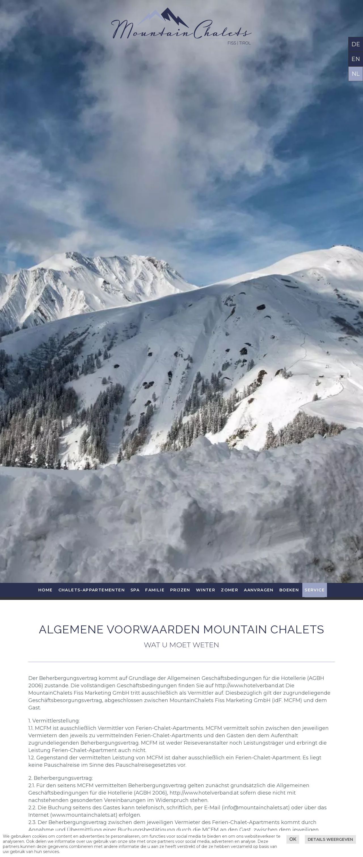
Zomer (229, 590)
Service (315, 590)
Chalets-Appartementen (91, 590)
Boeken (289, 590)
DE (355, 44)
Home (45, 590)
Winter (205, 590)
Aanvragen (259, 590)
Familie (154, 590)
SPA (135, 590)
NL (356, 73)
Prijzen (180, 590)
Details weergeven (330, 839)
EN (355, 59)
